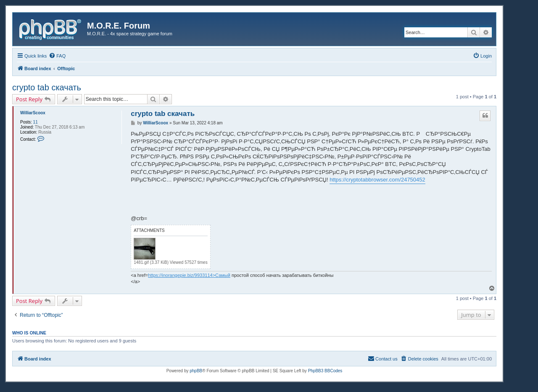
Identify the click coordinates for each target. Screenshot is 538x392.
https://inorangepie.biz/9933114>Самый (189, 275)
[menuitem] (57, 56)
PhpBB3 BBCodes (325, 370)
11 (35, 122)
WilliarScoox (32, 112)
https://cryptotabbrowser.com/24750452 (377, 179)
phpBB (196, 370)
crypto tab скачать (46, 87)
